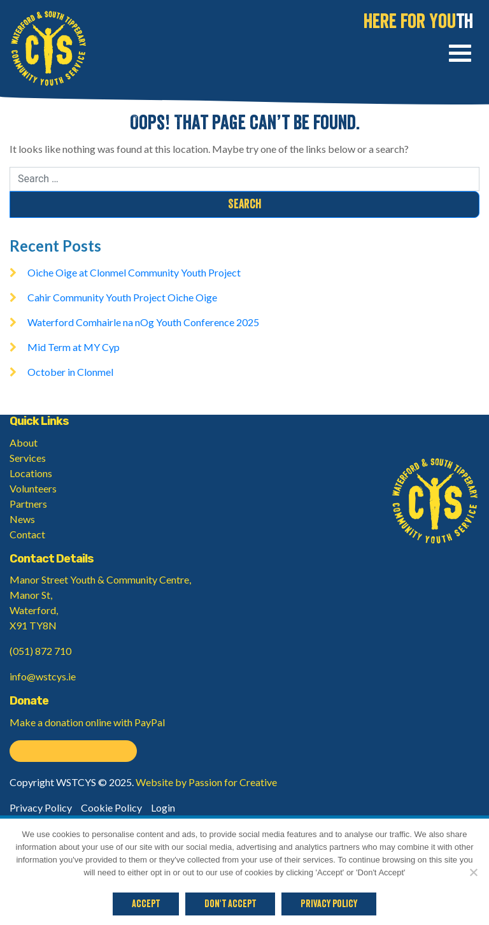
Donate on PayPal (73, 751)
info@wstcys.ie (43, 676)
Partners (28, 504)
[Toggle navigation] (460, 55)
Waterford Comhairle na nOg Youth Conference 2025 (143, 322)
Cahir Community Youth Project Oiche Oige (122, 297)
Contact (27, 534)
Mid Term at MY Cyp (73, 347)
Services (28, 458)
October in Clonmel (70, 372)
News (22, 519)
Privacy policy (329, 904)
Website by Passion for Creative (206, 782)
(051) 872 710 (40, 651)
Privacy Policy (41, 807)
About (24, 442)
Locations (31, 473)
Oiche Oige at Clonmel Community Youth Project (134, 272)
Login (163, 807)
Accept (146, 904)
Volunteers (33, 488)
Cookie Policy (111, 807)
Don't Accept (230, 904)
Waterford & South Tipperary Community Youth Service (48, 48)
